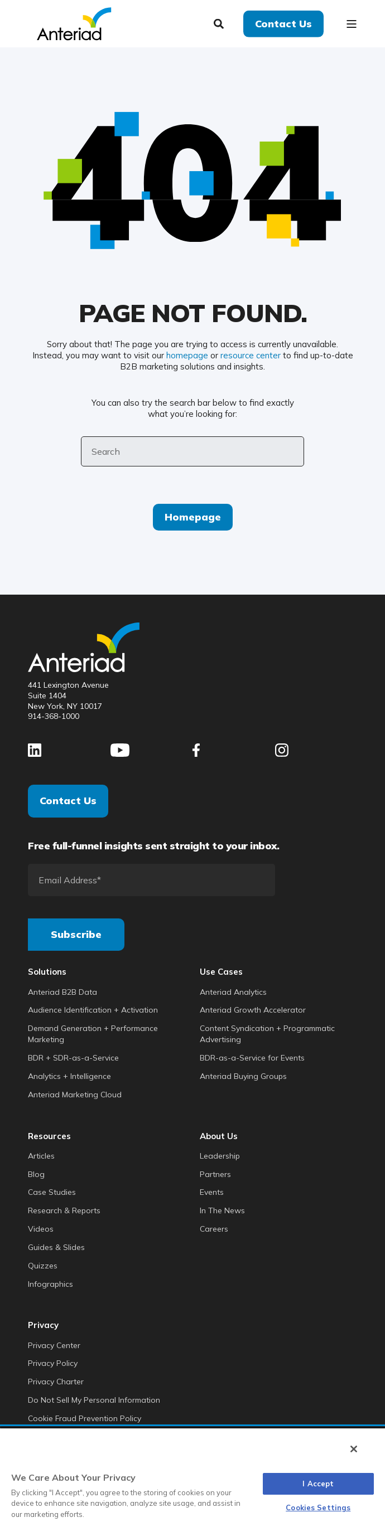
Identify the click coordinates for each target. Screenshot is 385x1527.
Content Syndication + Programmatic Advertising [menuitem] (267, 1033)
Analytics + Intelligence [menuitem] (69, 1076)
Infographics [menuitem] (50, 1284)
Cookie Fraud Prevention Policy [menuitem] (84, 1418)
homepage (187, 355)
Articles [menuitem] (41, 1156)
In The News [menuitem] (222, 1210)
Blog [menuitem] (36, 1174)
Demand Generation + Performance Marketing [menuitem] (93, 1033)
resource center (250, 355)
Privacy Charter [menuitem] (56, 1382)
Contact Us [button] (283, 23)
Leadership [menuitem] (220, 1156)
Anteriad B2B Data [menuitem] (62, 992)
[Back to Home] (74, 22)
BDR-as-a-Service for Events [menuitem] (252, 1058)
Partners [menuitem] (215, 1174)
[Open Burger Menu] (351, 23)
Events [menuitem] (212, 1192)
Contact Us (68, 800)
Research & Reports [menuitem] (64, 1210)
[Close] (353, 1449)
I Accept (318, 1483)
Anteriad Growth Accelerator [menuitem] (253, 1010)
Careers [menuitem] (214, 1229)
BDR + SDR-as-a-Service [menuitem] (73, 1058)
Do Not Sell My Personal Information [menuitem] (94, 1400)
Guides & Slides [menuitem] (56, 1247)
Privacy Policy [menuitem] (53, 1363)
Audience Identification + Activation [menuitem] (93, 1010)
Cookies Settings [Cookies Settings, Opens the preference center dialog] (318, 1507)
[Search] (220, 22)
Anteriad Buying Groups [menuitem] (243, 1076)
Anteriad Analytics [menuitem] (233, 992)
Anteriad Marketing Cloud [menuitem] (75, 1095)
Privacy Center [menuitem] (54, 1345)
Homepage (193, 516)
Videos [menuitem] (41, 1229)
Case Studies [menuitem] (52, 1192)
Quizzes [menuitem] (42, 1266)
